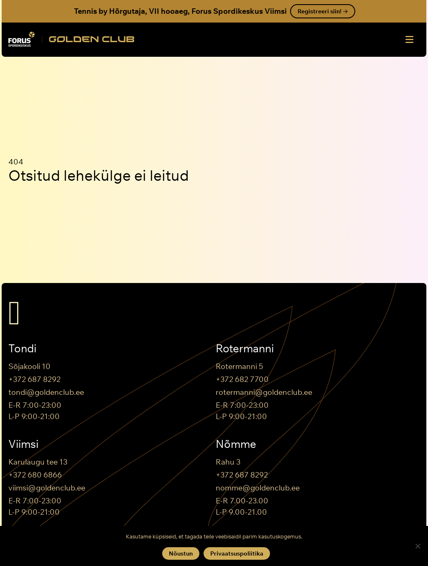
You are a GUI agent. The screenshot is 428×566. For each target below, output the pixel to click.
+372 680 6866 (35, 475)
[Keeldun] (417, 546)
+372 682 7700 (242, 379)
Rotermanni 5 (239, 366)
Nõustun (181, 553)
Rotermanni (245, 348)
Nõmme (236, 444)
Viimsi (23, 444)
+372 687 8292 (34, 379)
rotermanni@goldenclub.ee (264, 392)
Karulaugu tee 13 (37, 462)
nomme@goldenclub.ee (258, 488)
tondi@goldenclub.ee (46, 392)
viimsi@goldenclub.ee (46, 488)
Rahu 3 (228, 462)
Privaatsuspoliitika (236, 553)
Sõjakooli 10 (29, 366)
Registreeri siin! (323, 11)
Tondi (22, 348)
